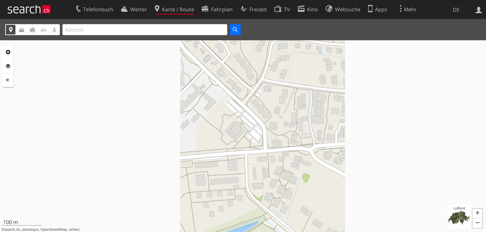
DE (456, 9)
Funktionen (8, 80)
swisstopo (30, 229)
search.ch (12, 229)
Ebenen (8, 66)
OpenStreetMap (54, 229)
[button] (477, 213)
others (74, 229)
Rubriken (8, 52)
